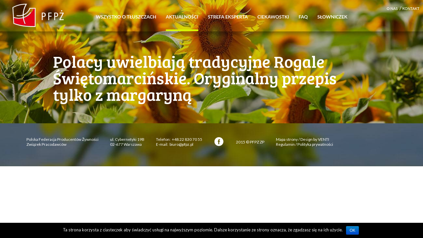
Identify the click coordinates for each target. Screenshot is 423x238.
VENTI (323, 139)
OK (352, 230)
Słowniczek (332, 17)
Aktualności (182, 17)
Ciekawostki (273, 17)
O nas (392, 8)
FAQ (303, 17)
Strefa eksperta (228, 17)
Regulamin (285, 144)
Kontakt (411, 8)
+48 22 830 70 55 (187, 139)
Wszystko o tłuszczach (126, 17)
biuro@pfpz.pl (181, 144)
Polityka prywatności (315, 144)
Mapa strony (287, 139)
